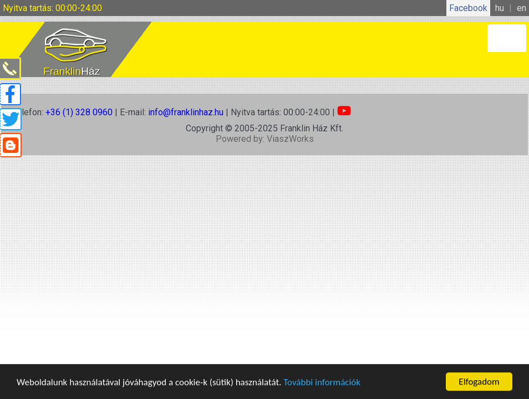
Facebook (468, 8)
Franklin (71, 71)
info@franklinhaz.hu (185, 112)
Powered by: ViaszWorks (265, 139)
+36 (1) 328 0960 (79, 112)
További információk (321, 382)
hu (499, 8)
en (521, 8)
